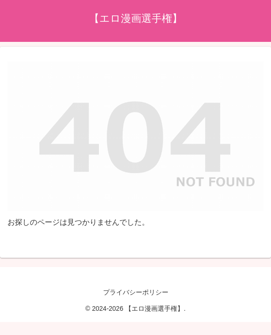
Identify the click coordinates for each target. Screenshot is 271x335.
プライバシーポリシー (135, 292)
